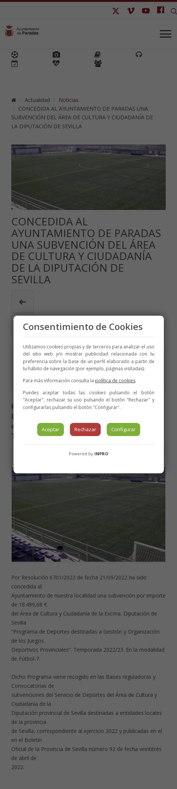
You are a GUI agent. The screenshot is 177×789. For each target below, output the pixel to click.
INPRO (101, 453)
